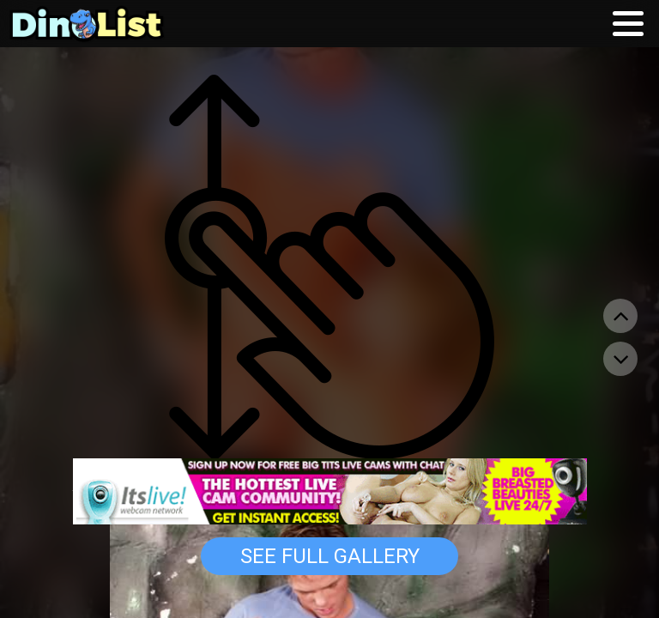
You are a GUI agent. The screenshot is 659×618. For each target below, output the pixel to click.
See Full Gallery (330, 556)
